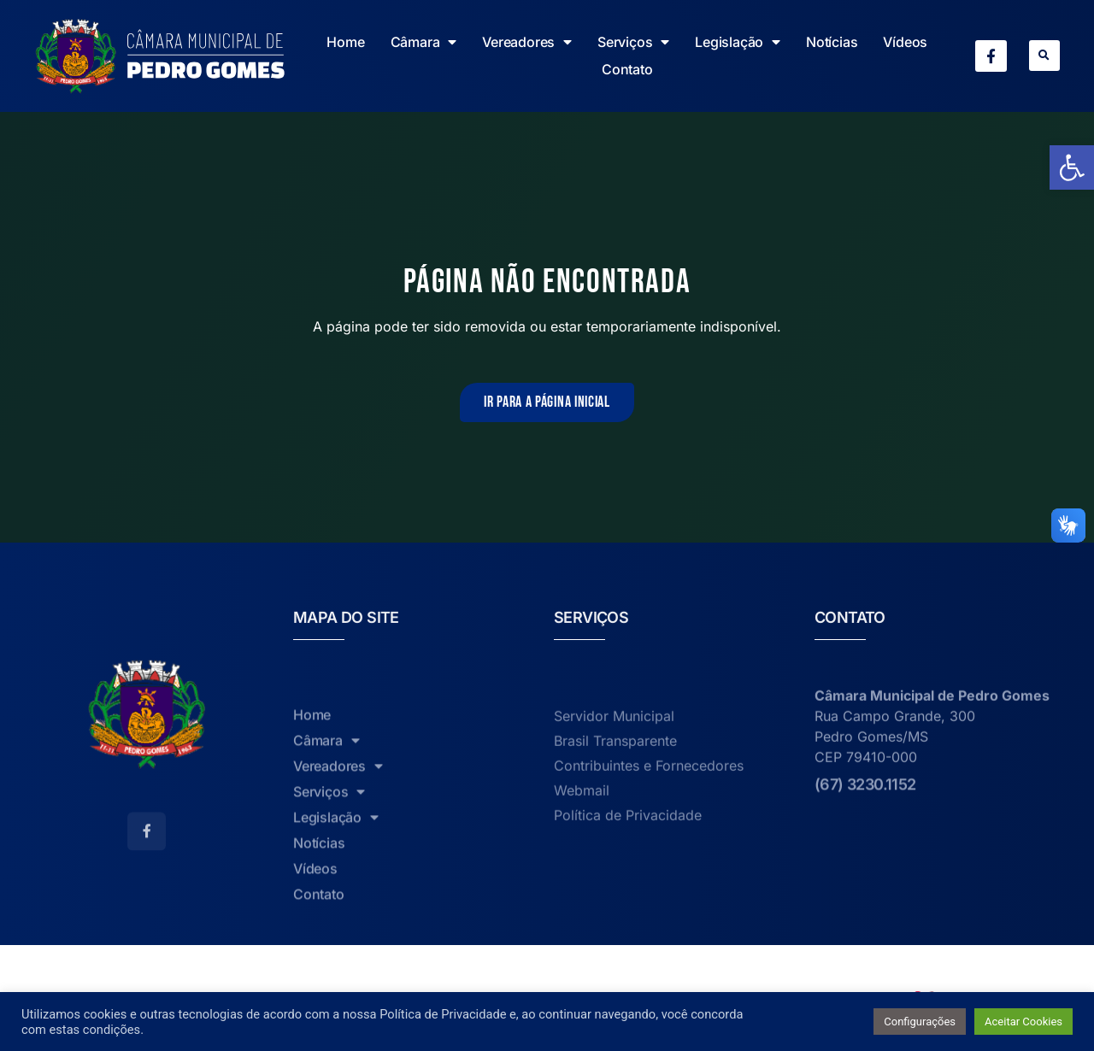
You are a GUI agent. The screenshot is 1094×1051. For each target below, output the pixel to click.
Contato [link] (627, 69)
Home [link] (345, 41)
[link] (1072, 167)
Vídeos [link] (905, 41)
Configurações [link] (920, 1021)
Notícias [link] (831, 41)
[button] (1044, 55)
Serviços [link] (633, 42)
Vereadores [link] (527, 42)
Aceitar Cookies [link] (1023, 1021)
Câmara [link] (424, 42)
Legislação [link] (737, 42)
